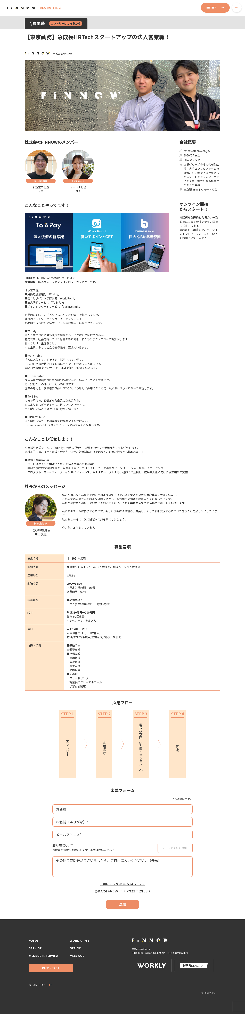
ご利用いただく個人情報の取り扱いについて (122, 884)
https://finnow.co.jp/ (197, 151)
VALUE (34, 941)
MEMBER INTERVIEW (44, 956)
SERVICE (35, 948)
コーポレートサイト (40, 985)
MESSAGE (77, 956)
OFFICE (75, 948)
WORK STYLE (79, 941)
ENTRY (215, 8)
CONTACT (51, 968)
